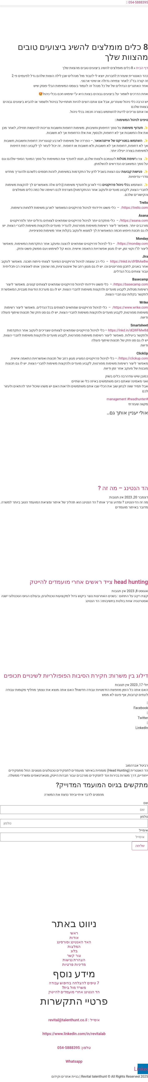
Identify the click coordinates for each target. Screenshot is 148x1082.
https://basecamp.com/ (130, 284)
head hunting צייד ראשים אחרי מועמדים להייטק (89, 581)
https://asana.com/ (133, 220)
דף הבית (142, 68)
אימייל (143, 830)
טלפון (144, 816)
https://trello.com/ (134, 208)
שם (145, 803)
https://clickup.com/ (133, 358)
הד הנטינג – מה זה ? (123, 488)
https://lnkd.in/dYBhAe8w (129, 261)
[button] (74, 6)
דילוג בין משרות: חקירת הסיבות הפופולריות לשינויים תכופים (76, 675)
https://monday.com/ (132, 244)
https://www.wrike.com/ (130, 307)
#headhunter (136, 399)
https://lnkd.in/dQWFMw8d (128, 330)
